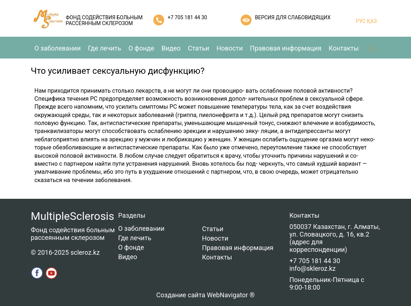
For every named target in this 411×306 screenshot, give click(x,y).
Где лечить (104, 48)
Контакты (344, 48)
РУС (361, 21)
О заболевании (58, 48)
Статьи (198, 48)
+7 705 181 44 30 (187, 17)
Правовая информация (285, 48)
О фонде (141, 48)
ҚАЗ (371, 21)
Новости (230, 48)
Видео (171, 48)
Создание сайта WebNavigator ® (205, 295)
